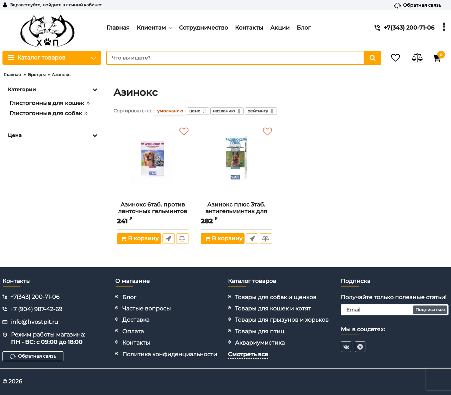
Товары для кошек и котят (273, 308)
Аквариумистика (260, 342)
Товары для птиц (259, 331)
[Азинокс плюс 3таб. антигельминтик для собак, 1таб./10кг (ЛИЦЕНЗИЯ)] (236, 163)
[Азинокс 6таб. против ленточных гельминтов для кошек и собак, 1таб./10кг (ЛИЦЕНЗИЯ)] (153, 163)
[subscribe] (395, 309)
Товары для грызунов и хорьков (282, 319)
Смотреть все (248, 354)
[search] (238, 58)
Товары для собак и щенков (275, 297)
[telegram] (360, 346)
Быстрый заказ (168, 239)
